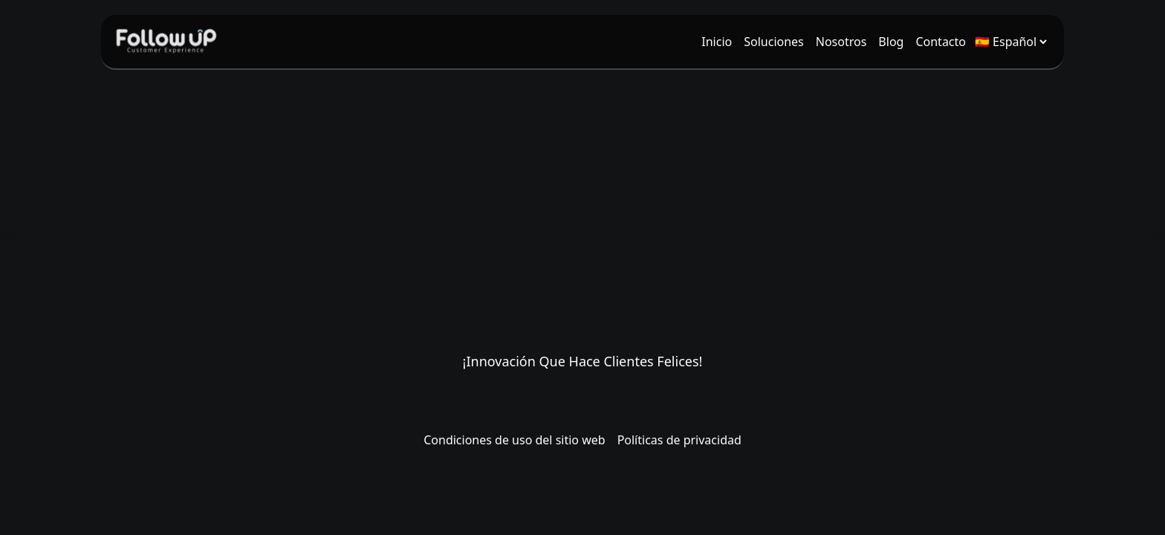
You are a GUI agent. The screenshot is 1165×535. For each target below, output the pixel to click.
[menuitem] (716, 41)
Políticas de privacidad (679, 440)
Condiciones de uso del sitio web (514, 440)
